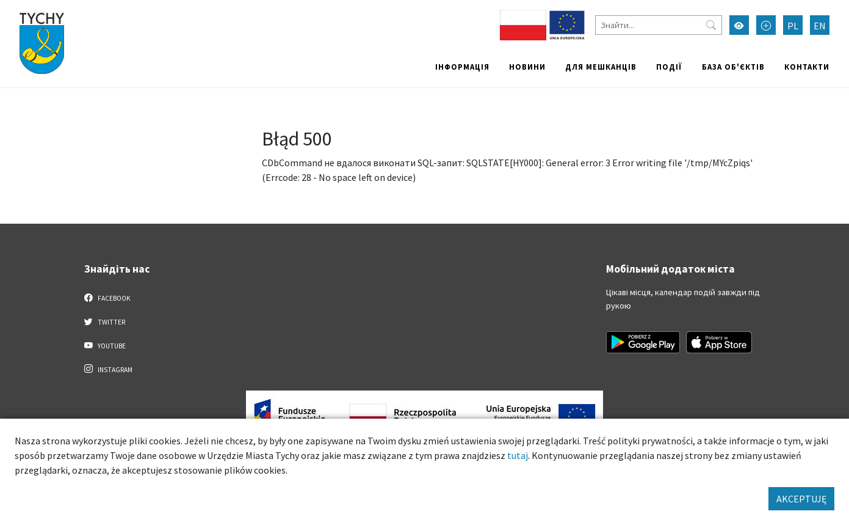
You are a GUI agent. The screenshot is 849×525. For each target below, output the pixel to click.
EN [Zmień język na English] (820, 26)
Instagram (108, 369)
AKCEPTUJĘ (801, 499)
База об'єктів (733, 67)
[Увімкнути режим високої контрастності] (739, 25)
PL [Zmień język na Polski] (792, 26)
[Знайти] (658, 25)
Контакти (806, 67)
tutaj (517, 455)
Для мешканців (601, 67)
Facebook (107, 297)
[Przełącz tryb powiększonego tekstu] (766, 25)
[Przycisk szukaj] (711, 25)
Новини (527, 67)
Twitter (105, 321)
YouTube (105, 345)
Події (669, 67)
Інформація (462, 67)
